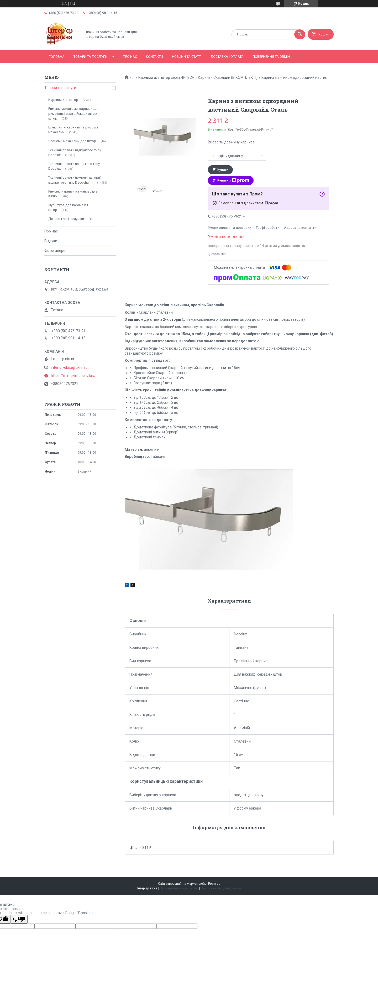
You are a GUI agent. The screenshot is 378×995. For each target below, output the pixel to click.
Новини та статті (187, 57)
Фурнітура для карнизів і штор (68, 207)
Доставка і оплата (227, 57)
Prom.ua (214, 883)
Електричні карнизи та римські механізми (73, 129)
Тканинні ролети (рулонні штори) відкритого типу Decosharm (74, 179)
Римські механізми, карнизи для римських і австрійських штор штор (73, 113)
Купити (222, 170)
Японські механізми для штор (72, 141)
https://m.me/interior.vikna (73, 376)
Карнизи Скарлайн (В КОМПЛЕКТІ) (228, 77)
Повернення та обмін (271, 57)
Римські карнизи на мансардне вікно (72, 193)
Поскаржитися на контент (179, 888)
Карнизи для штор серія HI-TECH (166, 77)
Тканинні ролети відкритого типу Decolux (74, 152)
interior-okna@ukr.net (69, 367)
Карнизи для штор (63, 100)
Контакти (154, 57)
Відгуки (50, 241)
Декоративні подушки (66, 219)
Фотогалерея (55, 250)
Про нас (130, 57)
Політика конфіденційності (221, 888)
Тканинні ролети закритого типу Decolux (74, 166)
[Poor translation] (19, 919)
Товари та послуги (90, 57)
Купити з (233, 180)
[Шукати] (299, 34)
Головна (57, 57)
